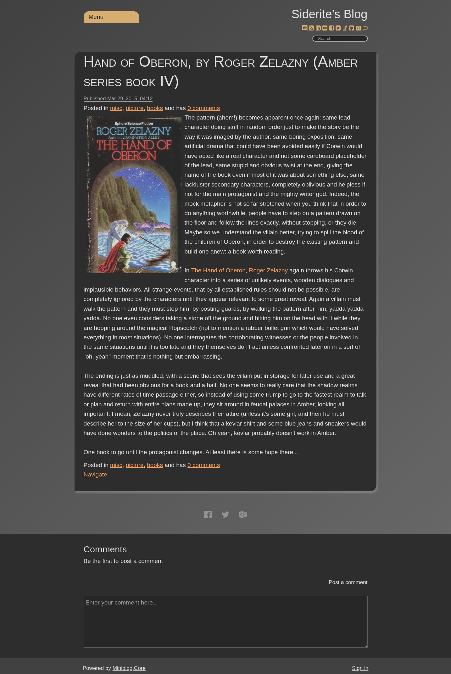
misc (116, 108)
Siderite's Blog (330, 14)
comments (203, 108)
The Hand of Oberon (218, 270)
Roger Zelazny (268, 270)
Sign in (360, 668)
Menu (96, 17)
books (155, 108)
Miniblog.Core (129, 668)
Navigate (95, 474)
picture (135, 108)
